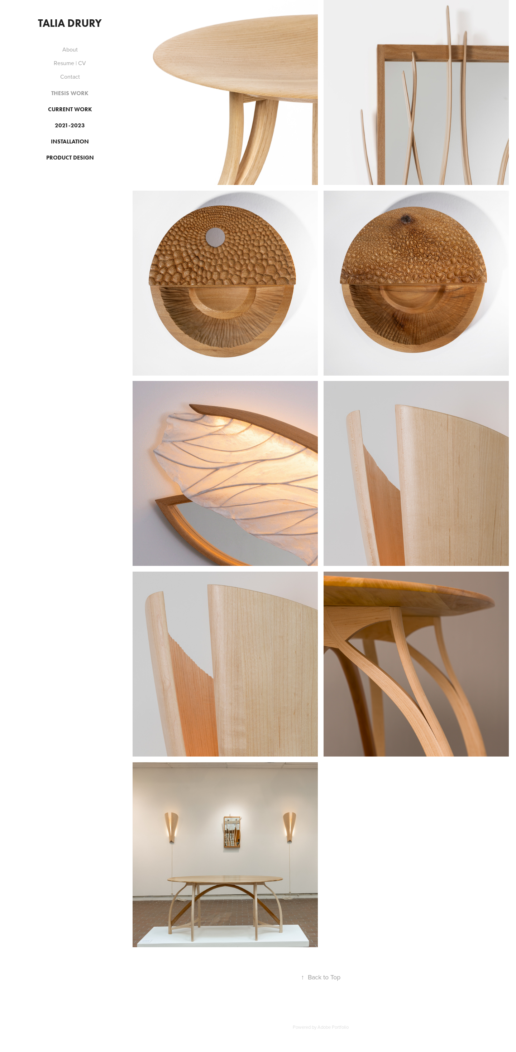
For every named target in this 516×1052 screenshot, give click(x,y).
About (70, 49)
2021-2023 (70, 125)
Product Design (70, 157)
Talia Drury (70, 23)
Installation (70, 141)
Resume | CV (70, 63)
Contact (70, 76)
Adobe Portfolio (333, 1027)
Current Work (70, 109)
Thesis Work (70, 93)
